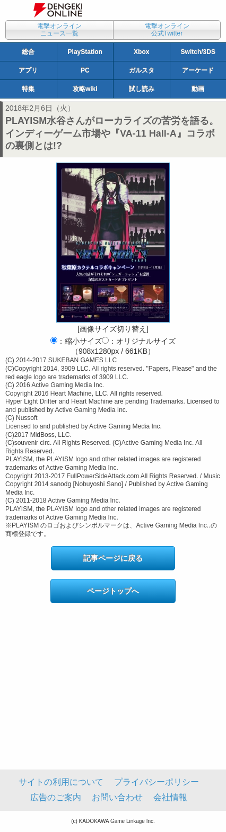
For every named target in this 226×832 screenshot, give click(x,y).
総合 (28, 52)
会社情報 (170, 797)
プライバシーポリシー (156, 781)
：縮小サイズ (76, 341)
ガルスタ (141, 70)
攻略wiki (85, 89)
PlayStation (85, 52)
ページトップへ (113, 591)
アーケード (198, 70)
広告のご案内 (55, 797)
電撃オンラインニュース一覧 (59, 29)
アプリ (28, 70)
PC (85, 70)
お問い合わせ (117, 797)
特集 (28, 89)
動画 (198, 89)
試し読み (141, 89)
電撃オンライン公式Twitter (167, 29)
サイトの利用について (61, 781)
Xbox (141, 52)
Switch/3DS (198, 52)
